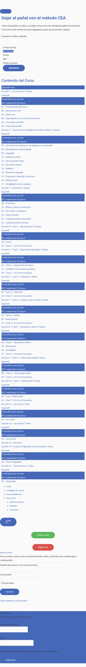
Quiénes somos (16, 502)
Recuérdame (7, 583)
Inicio (8, 486)
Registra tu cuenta (8, 621)
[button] (6, 36)
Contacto (13, 510)
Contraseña (5, 574)
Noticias (13, 506)
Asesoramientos (14, 494)
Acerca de (11, 498)
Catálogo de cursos (15, 490)
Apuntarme (14, 68)
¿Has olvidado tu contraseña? (13, 600)
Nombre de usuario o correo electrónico (18, 565)
